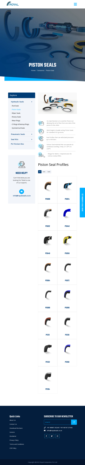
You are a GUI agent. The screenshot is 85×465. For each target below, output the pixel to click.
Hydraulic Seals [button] (21, 102)
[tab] (22, 101)
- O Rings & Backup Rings (20, 124)
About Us (13, 420)
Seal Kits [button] (21, 139)
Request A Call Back (82, 202)
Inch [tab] (49, 172)
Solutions (40, 70)
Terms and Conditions (17, 444)
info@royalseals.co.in (22, 196)
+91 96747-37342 (66, 427)
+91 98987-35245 (53, 427)
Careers (12, 432)
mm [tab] (44, 172)
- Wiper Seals (15, 113)
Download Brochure (16, 428)
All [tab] (39, 172)
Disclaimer (13, 436)
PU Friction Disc (17, 144)
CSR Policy (13, 448)
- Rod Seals (15, 106)
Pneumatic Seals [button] (21, 134)
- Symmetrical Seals (18, 128)
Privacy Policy (14, 440)
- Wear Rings (15, 121)
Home (33, 70)
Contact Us (13, 424)
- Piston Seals (16, 109)
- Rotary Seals (16, 117)
